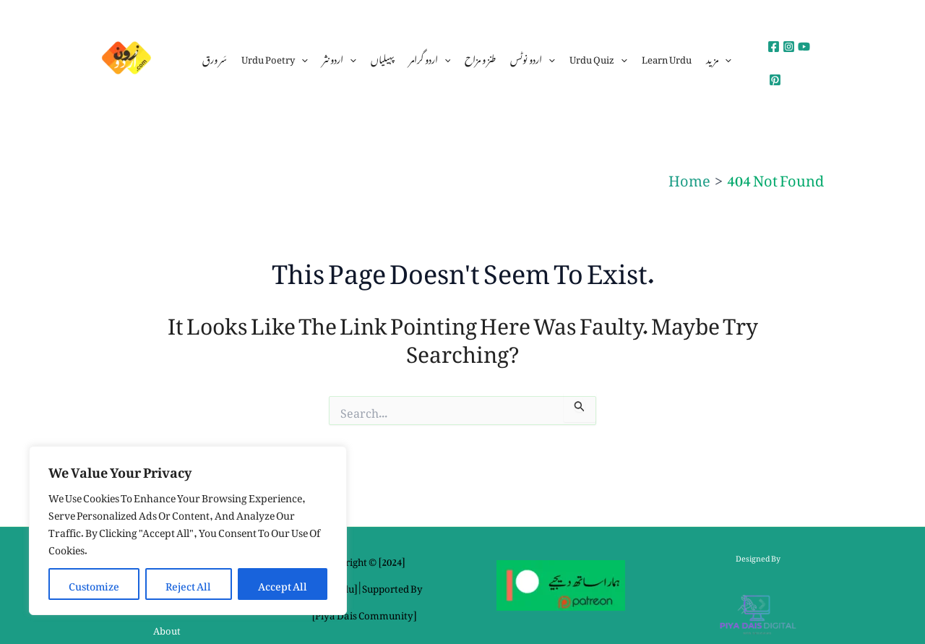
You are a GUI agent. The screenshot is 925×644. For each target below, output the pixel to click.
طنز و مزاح (480, 57)
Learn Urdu (667, 57)
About (167, 628)
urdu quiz (598, 58)
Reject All (188, 583)
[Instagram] (789, 46)
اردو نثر (339, 58)
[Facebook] (773, 46)
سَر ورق (214, 57)
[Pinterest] (775, 80)
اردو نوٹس (532, 58)
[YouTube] (804, 46)
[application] (301, 58)
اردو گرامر (430, 58)
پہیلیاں (383, 57)
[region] (188, 530)
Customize (94, 583)
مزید (718, 58)
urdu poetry (274, 58)
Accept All (282, 583)
